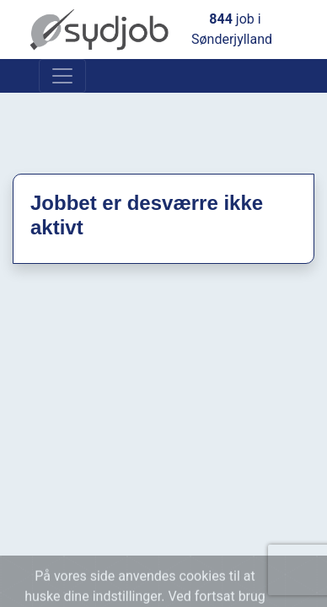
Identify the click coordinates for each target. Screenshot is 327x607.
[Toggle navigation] (62, 76)
